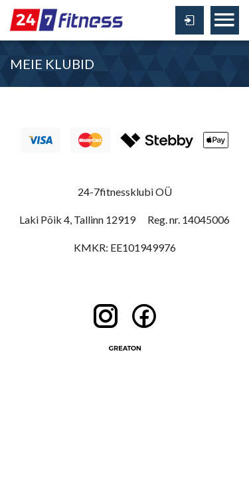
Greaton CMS (124, 348)
